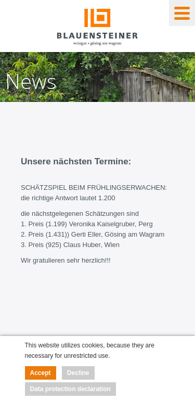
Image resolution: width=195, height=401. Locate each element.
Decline (78, 373)
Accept (40, 373)
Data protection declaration (70, 389)
